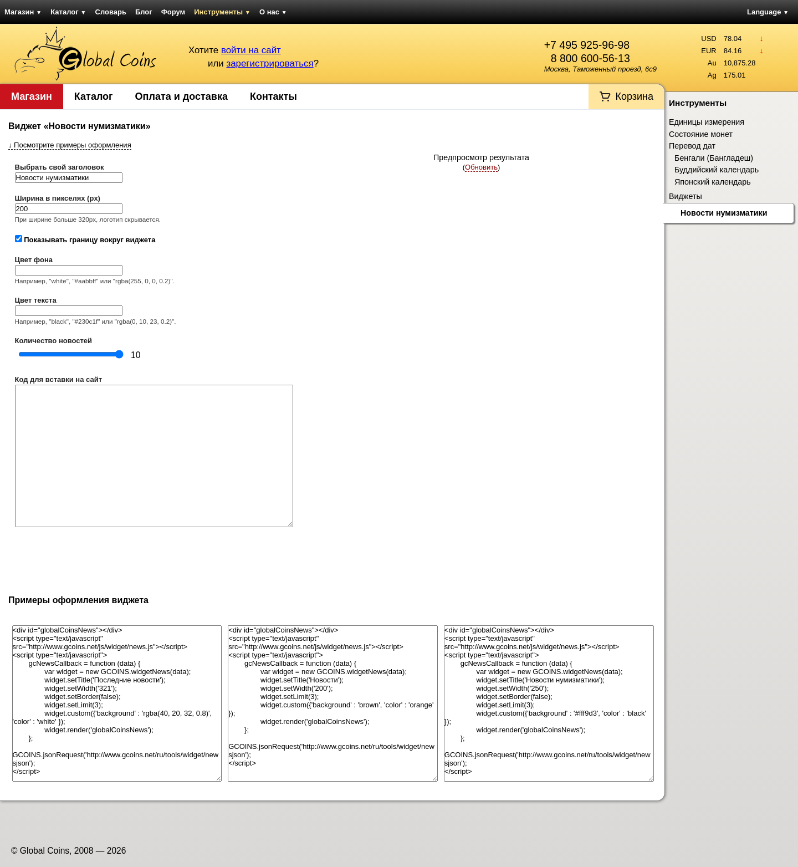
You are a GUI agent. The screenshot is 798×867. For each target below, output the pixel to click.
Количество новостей (54, 340)
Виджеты (685, 196)
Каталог (68, 12)
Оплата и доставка (181, 96)
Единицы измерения (706, 122)
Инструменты (222, 12)
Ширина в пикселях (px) (57, 198)
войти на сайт (251, 50)
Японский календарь (712, 181)
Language (768, 12)
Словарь (110, 12)
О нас (273, 12)
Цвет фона (34, 260)
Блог (143, 12)
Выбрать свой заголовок (59, 167)
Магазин (23, 12)
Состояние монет (701, 134)
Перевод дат (692, 145)
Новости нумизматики (724, 212)
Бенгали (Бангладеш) (713, 158)
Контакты (273, 96)
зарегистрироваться (269, 63)
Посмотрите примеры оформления (69, 145)
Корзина (634, 96)
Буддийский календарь (716, 169)
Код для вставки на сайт (59, 379)
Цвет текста (36, 300)
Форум (173, 12)
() (481, 167)
